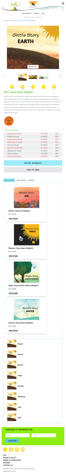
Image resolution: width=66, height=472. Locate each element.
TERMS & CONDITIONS (12, 460)
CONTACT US (8, 465)
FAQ (4, 455)
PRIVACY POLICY (9, 458)
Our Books (6, 21)
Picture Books (14, 21)
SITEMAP (6, 463)
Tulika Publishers (19, 468)
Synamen (13, 471)
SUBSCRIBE (12, 441)
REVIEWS (31, 180)
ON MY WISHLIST (33, 163)
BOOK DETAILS (21, 180)
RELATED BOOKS (9, 180)
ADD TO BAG (33, 169)
